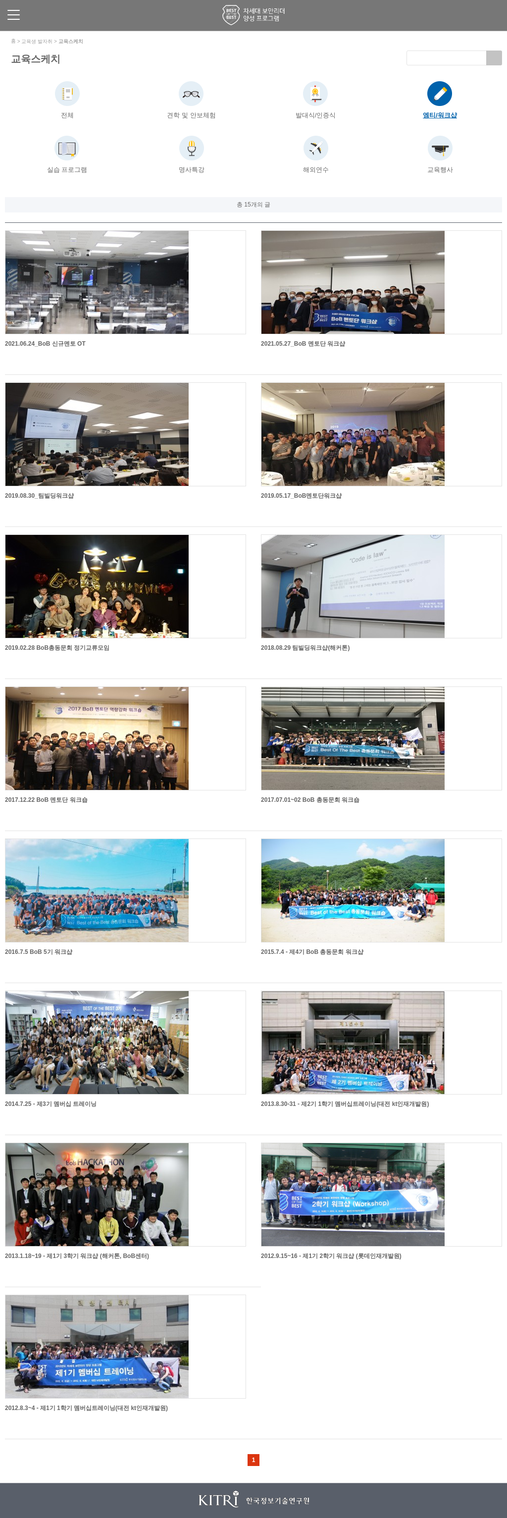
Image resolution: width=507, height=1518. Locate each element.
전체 (67, 115)
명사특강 (191, 169)
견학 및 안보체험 (191, 115)
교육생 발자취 (36, 41)
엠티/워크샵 (440, 115)
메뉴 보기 (13, 15)
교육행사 (440, 169)
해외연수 (316, 169)
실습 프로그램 (67, 169)
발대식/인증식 (316, 115)
